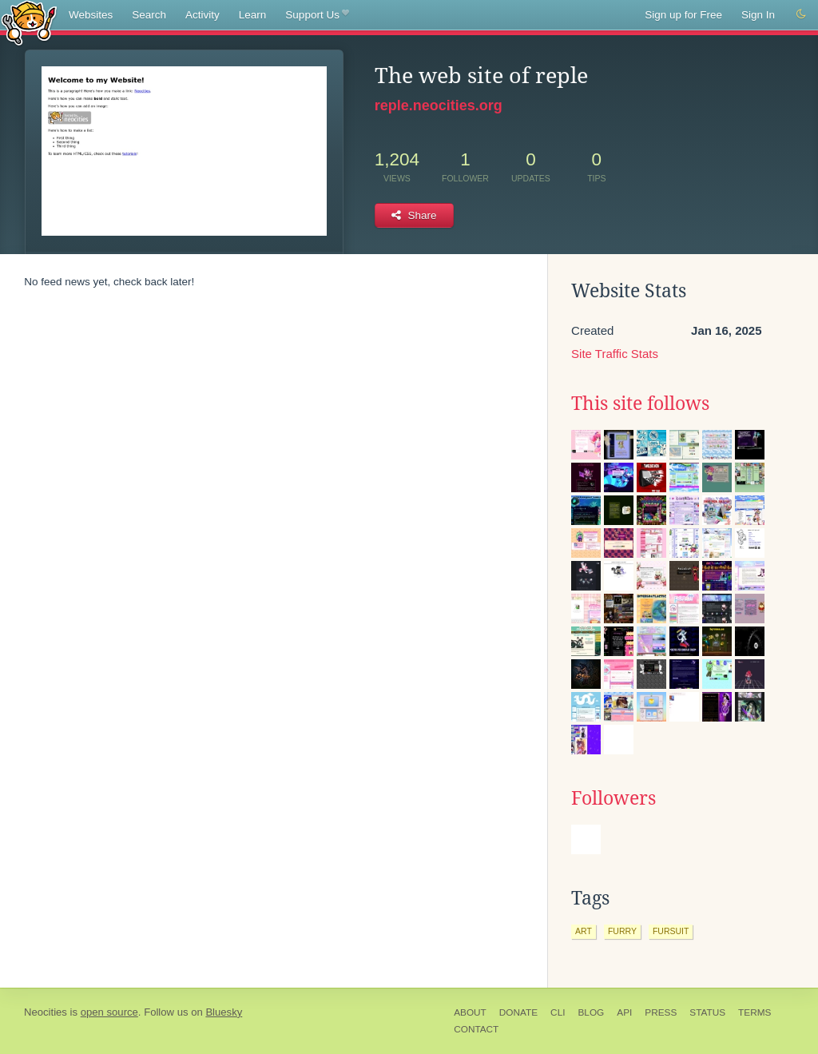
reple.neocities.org (438, 105)
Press (661, 1012)
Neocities (45, 1012)
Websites (91, 15)
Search (149, 15)
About (470, 1012)
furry (622, 931)
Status (707, 1012)
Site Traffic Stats (614, 353)
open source (109, 1012)
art (583, 931)
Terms (754, 1012)
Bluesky (223, 1012)
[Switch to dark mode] (801, 14)
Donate (518, 1012)
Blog (591, 1012)
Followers (613, 798)
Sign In (758, 15)
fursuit (671, 931)
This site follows (640, 403)
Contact (476, 1029)
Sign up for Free (683, 15)
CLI (557, 1012)
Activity (202, 15)
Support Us (316, 15)
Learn (253, 15)
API (624, 1012)
